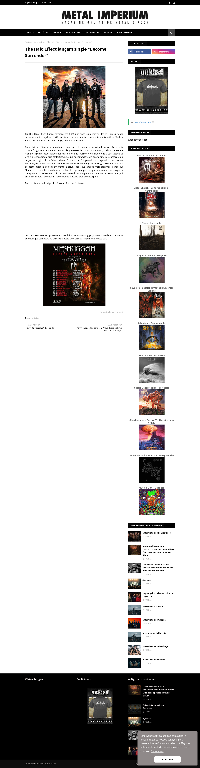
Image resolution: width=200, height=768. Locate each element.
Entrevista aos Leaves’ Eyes (156, 532)
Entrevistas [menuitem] (92, 32)
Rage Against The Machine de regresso (157, 595)
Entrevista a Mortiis (152, 606)
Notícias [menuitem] (43, 32)
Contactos (46, 2)
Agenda (146, 580)
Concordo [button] (167, 759)
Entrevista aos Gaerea (154, 619)
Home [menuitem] (30, 32)
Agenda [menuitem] (108, 32)
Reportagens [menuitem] (73, 32)
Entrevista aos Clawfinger (155, 646)
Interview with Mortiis (154, 633)
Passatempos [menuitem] (124, 32)
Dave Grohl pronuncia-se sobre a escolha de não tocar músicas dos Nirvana (157, 567)
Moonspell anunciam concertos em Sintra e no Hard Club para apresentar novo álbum (158, 551)
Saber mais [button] (157, 751)
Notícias (41, 42)
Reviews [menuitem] (57, 32)
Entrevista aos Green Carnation (153, 707)
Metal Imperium (143, 122)
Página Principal (32, 2)
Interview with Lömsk (153, 659)
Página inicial (30, 42)
